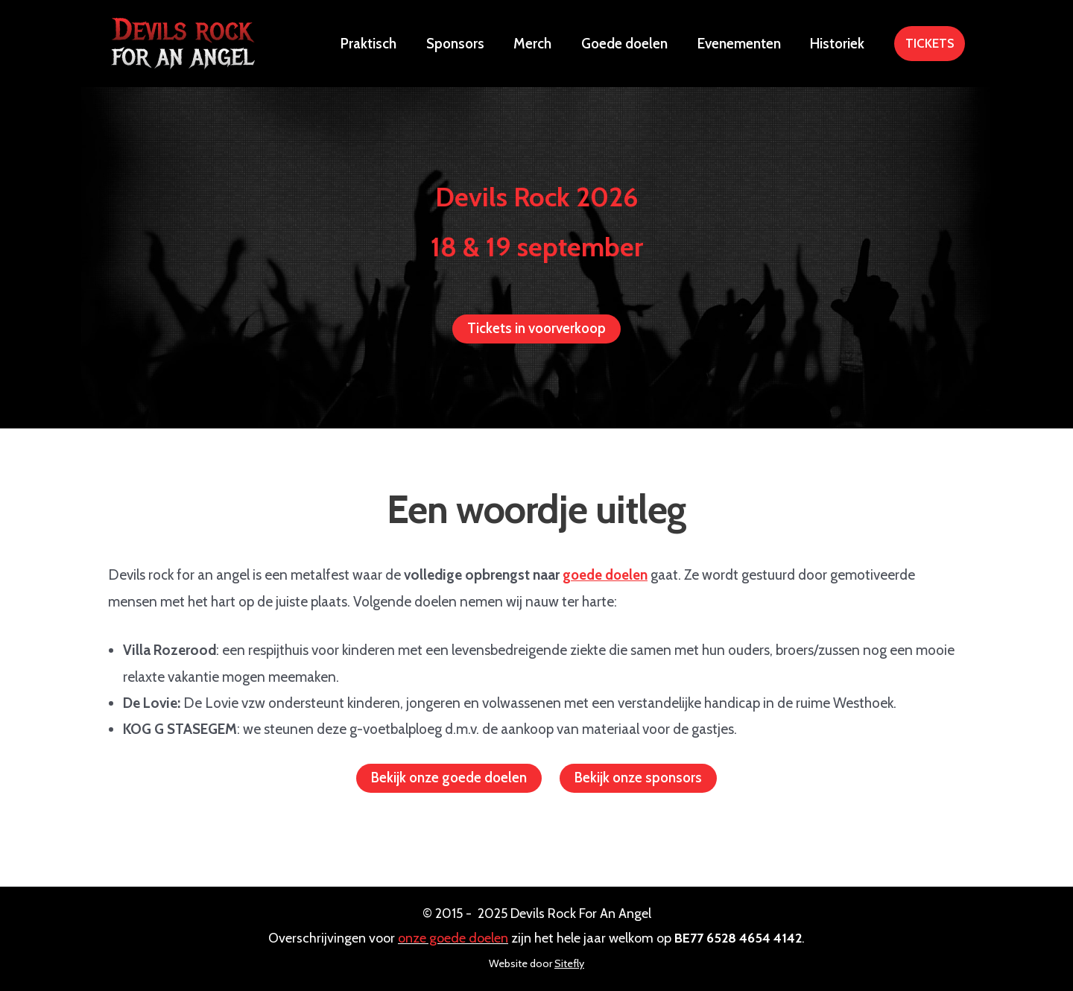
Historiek (838, 43)
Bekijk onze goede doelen (448, 778)
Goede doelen (627, 43)
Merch (537, 43)
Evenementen (740, 43)
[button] (929, 43)
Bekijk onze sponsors (639, 778)
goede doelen (606, 574)
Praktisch (375, 43)
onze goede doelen (453, 938)
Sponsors (460, 43)
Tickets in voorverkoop (536, 329)
